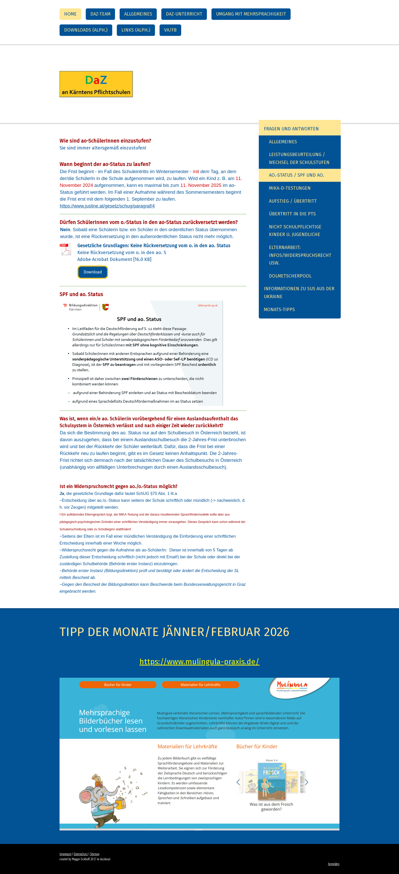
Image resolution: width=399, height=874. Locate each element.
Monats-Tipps (279, 309)
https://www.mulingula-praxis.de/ (199, 661)
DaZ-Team (100, 14)
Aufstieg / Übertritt (293, 201)
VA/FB (170, 30)
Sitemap (94, 854)
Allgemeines (138, 14)
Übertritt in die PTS (292, 214)
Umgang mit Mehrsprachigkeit (251, 14)
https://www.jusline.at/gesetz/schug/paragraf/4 (107, 206)
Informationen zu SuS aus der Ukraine (299, 292)
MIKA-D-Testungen (290, 188)
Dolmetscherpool (290, 276)
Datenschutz (81, 854)
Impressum (66, 854)
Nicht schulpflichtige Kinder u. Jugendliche (295, 231)
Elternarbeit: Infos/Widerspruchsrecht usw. (300, 255)
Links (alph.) (135, 30)
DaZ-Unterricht (184, 14)
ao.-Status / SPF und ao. (296, 175)
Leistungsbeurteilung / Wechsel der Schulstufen (299, 158)
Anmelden (333, 864)
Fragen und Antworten (291, 129)
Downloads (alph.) (86, 30)
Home (70, 14)
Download (92, 272)
